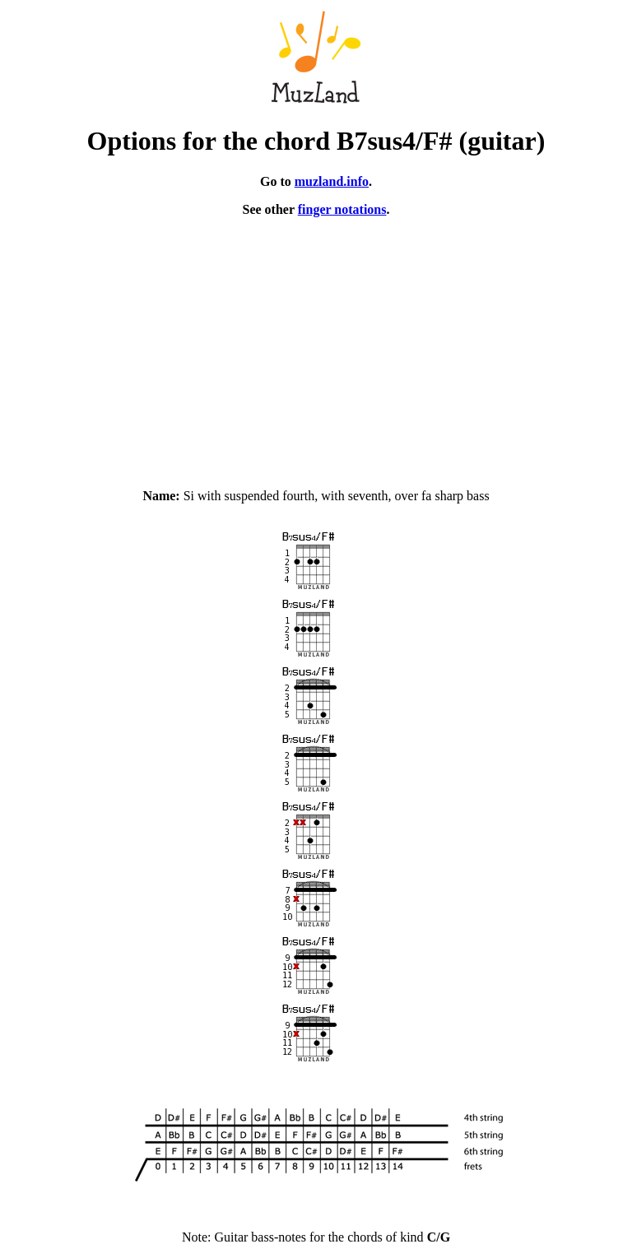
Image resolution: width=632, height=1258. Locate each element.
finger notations (342, 209)
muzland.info (332, 181)
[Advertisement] (316, 345)
